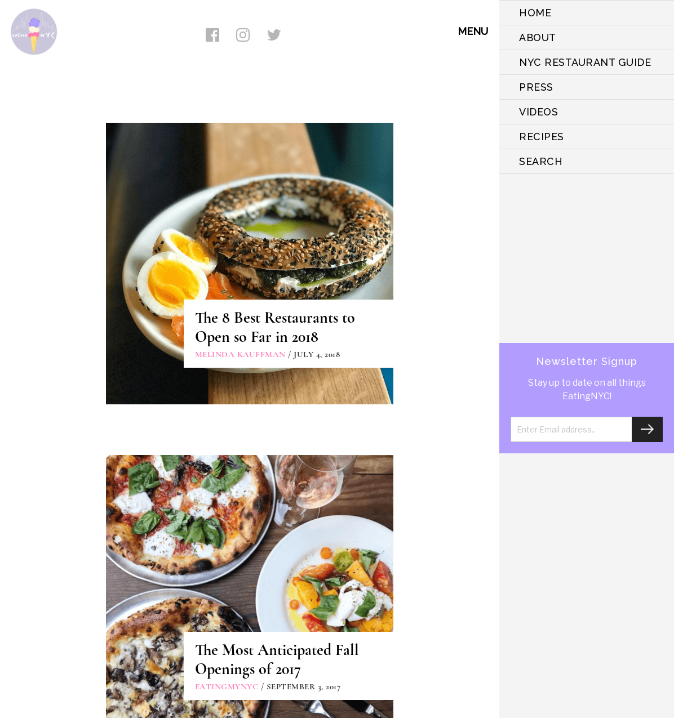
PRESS (536, 87)
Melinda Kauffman (240, 354)
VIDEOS (538, 112)
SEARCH (540, 161)
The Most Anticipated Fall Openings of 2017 (277, 659)
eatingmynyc (227, 686)
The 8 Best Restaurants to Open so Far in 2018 (275, 327)
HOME (535, 13)
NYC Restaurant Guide (585, 62)
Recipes (541, 136)
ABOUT (537, 37)
